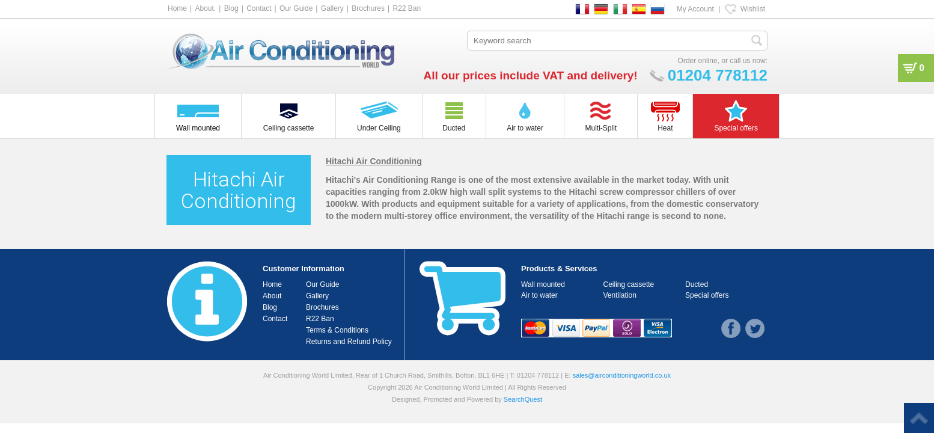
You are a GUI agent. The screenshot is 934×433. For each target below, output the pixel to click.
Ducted (696, 284)
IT (620, 9)
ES (638, 9)
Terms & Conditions (337, 330)
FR (582, 9)
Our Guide (296, 8)
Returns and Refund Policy (349, 341)
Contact (258, 8)
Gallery (332, 8)
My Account (695, 9)
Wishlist (752, 9)
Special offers (707, 295)
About (272, 296)
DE (601, 9)
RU (657, 9)
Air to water (539, 295)
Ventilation (619, 295)
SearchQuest (523, 399)
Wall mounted (543, 284)
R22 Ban (406, 8)
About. (205, 8)
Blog (231, 8)
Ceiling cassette (629, 284)
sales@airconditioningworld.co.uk (622, 375)
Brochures (368, 8)
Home (177, 8)
